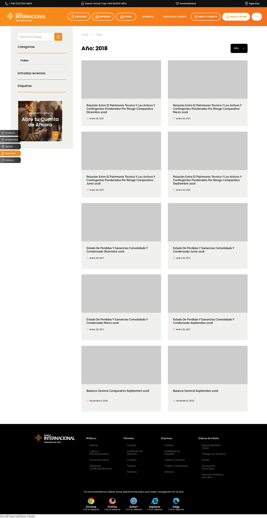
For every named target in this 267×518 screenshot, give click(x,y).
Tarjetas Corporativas (176, 466)
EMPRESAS (103, 16)
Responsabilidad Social (211, 446)
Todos (24, 60)
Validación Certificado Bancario (101, 467)
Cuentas (131, 445)
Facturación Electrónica (208, 467)
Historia (94, 445)
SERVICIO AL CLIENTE (174, 16)
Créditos (131, 460)
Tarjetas (131, 466)
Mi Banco (91, 438)
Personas (129, 438)
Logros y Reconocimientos (99, 452)
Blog (99, 35)
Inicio (84, 35)
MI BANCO (148, 16)
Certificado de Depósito (135, 452)
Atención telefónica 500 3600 (212, 476)
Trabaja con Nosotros (214, 454)
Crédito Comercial (174, 460)
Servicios (132, 471)
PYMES (126, 16)
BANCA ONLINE (236, 16)
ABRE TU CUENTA (205, 16)
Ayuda (205, 460)
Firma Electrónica (99, 460)
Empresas (166, 438)
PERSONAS (79, 17)
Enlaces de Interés (209, 438)
